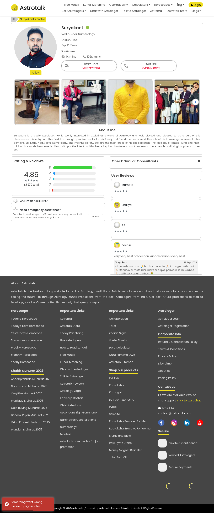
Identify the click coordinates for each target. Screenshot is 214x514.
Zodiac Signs (117, 334)
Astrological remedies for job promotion (79, 445)
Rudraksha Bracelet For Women (130, 429)
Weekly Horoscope (23, 348)
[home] (13, 19)
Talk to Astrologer (134, 11)
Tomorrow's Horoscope (26, 341)
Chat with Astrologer (104, 11)
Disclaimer (165, 364)
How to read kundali (73, 348)
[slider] (31, 181)
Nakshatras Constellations (78, 420)
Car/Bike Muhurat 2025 (26, 394)
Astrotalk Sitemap (121, 363)
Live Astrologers (70, 341)
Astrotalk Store (177, 11)
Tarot (112, 327)
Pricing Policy (167, 379)
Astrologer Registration (173, 327)
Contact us (166, 387)
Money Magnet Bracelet (125, 451)
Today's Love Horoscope (27, 327)
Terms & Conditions (171, 350)
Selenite (114, 415)
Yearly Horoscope (23, 363)
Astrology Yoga (70, 392)
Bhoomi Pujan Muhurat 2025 (30, 416)
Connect (95, 217)
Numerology (68, 428)
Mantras (65, 435)
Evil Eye (114, 379)
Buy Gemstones (121, 400)
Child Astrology (70, 406)
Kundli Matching (94, 5)
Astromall (156, 11)
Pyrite (113, 408)
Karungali (115, 393)
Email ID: (174, 411)
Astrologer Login (169, 319)
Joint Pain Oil (118, 458)
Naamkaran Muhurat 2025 (29, 387)
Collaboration (118, 319)
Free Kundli (71, 5)
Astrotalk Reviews (72, 384)
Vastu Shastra (118, 341)
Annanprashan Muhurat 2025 (31, 380)
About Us (164, 372)
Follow (35, 73)
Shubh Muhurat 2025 (27, 371)
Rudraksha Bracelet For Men (128, 422)
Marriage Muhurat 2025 (27, 401)
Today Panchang (71, 334)
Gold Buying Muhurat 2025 (29, 409)
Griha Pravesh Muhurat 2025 (30, 423)
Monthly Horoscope (24, 355)
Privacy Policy (167, 357)
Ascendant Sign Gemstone (78, 413)
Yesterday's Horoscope (26, 334)
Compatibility (118, 5)
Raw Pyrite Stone (120, 444)
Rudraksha (116, 386)
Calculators (140, 5)
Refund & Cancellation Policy (177, 343)
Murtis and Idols (120, 437)
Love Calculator (119, 348)
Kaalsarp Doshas (71, 399)
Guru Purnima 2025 (122, 355)
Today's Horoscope (24, 319)
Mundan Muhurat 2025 (26, 430)
